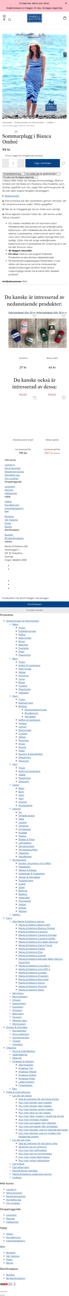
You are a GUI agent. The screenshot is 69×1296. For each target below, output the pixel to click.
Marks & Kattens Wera (31, 989)
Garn (9, 918)
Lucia (21, 679)
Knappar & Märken (23, 1061)
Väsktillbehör (20, 1054)
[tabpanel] (34, 186)
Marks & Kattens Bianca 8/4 (34, 924)
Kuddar (22, 832)
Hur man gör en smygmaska (35, 1153)
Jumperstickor (20, 1037)
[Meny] (4, 18)
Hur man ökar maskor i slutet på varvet (41, 1116)
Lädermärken (26, 1081)
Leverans (10, 486)
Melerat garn (19, 1020)
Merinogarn (19, 1023)
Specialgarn (19, 1003)
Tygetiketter (25, 1085)
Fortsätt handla (34, 610)
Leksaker (23, 692)
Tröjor (21, 627)
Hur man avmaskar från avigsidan (38, 1126)
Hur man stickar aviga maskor (35, 1109)
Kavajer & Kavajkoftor (30, 754)
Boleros (22, 890)
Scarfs (22, 883)
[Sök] (9, 19)
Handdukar (25, 856)
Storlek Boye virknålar (25, 1170)
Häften (16, 914)
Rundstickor (19, 1030)
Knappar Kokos (27, 1075)
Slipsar (22, 907)
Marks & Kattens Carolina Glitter (36, 938)
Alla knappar (25, 1064)
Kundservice (12, 504)
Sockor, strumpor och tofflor (34, 863)
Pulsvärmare (25, 880)
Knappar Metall (27, 1071)
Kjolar (21, 743)
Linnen (22, 726)
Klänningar (24, 637)
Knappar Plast (26, 1078)
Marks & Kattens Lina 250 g (34, 965)
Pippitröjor (24, 655)
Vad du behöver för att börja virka (37, 1143)
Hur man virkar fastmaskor (34, 1157)
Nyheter (9, 516)
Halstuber (24, 897)
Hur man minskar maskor (33, 1119)
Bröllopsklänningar (36, 709)
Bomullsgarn (19, 996)
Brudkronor (31, 713)
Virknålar (17, 1044)
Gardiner (23, 825)
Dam (15, 696)
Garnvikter (18, 1163)
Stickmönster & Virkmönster (22, 620)
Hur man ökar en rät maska (34, 1112)
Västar (22, 672)
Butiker (9, 534)
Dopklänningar (27, 631)
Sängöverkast (26, 846)
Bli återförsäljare (14, 538)
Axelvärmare (25, 702)
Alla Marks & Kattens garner (28, 921)
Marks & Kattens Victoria (32, 986)
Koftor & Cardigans (29, 665)
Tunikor (22, 685)
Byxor (21, 641)
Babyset (23, 644)
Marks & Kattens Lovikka (32, 972)
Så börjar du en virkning (32, 1146)
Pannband (24, 900)
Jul (20, 812)
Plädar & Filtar (26, 839)
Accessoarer (25, 805)
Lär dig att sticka (22, 1095)
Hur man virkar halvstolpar (34, 1160)
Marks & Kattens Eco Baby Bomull (38, 941)
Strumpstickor (20, 1034)
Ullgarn (16, 1000)
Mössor (22, 911)
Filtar (21, 651)
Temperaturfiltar (28, 849)
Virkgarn (17, 1010)
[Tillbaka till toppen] (1, 594)
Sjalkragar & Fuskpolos (31, 873)
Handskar (30, 716)
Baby (15, 624)
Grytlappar (24, 829)
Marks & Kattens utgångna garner (32, 1174)
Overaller (23, 648)
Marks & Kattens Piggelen (33, 976)
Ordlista (16, 1177)
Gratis (15, 784)
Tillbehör (11, 1047)
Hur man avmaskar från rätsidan (37, 1122)
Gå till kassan (35, 604)
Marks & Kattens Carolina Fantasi (37, 935)
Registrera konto (14, 471)
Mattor (22, 836)
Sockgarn (17, 1006)
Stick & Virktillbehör (23, 1051)
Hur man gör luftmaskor (32, 1150)
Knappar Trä (25, 1068)
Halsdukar (24, 866)
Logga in (10, 464)
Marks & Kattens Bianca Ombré (36, 928)
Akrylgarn (18, 993)
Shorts (22, 747)
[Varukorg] (64, 18)
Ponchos (23, 675)
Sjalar (21, 750)
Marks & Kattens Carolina (32, 931)
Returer (9, 489)
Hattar (22, 904)
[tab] (13, 173)
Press (8, 523)
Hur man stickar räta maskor (35, 1105)
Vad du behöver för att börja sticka (38, 1099)
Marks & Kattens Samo (31, 982)
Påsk (21, 818)
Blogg (8, 526)
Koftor (22, 634)
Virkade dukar (26, 815)
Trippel (16, 1040)
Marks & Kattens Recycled (33, 979)
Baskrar (22, 894)
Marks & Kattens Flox (30, 952)
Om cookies (11, 478)
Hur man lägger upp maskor (35, 1102)
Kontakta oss (12, 475)
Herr (15, 764)
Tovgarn (17, 1017)
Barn (15, 658)
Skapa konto (11, 195)
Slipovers (23, 760)
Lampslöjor (25, 842)
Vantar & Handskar (29, 877)
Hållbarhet (11, 493)
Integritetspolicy (14, 508)
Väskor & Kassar (27, 870)
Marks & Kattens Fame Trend (35, 945)
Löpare (22, 822)
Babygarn (18, 1013)
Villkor (8, 501)
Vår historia (11, 519)
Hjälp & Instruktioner (18, 1092)
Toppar (22, 723)
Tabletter (23, 853)
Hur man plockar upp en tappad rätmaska (43, 1129)
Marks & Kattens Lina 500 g (34, 969)
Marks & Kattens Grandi (32, 955)
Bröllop (22, 706)
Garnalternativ (20, 1167)
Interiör (22, 801)
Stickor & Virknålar (16, 1027)
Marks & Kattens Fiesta (31, 948)
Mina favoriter (13, 468)
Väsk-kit (17, 1058)
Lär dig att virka (21, 1140)
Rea (14, 1088)
